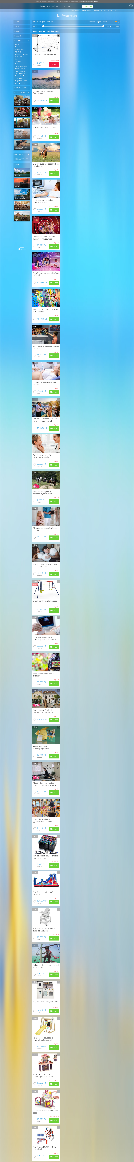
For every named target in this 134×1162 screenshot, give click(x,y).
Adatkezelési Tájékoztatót (46, 578)
